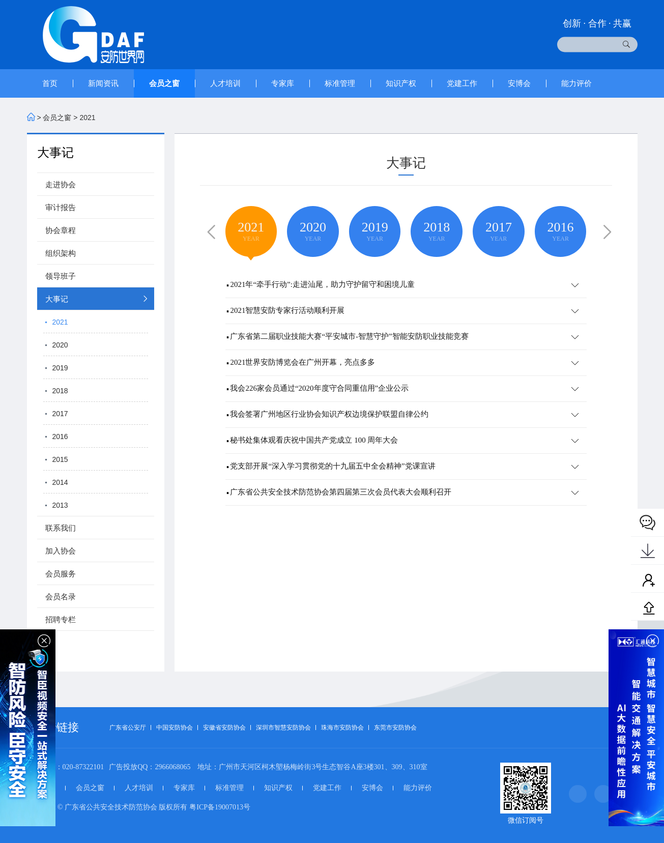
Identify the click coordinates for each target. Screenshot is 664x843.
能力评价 (576, 83)
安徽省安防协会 (224, 727)
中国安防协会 (174, 727)
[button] (209, 230)
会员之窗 (164, 83)
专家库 (282, 83)
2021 (87, 117)
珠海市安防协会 (342, 727)
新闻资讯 (103, 83)
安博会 (519, 83)
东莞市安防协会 (395, 727)
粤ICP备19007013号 (219, 807)
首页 (49, 83)
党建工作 (462, 83)
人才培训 (225, 83)
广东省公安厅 (127, 727)
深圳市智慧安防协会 (283, 727)
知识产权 (401, 83)
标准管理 (340, 83)
